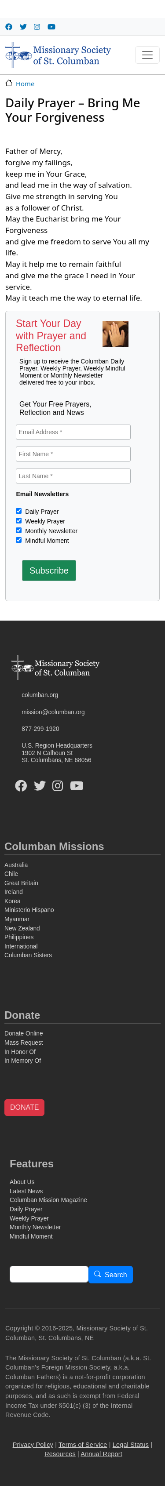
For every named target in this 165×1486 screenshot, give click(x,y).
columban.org (40, 695)
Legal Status (131, 1444)
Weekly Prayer (44, 521)
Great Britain (21, 883)
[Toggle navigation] (147, 55)
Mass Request (23, 1042)
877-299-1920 (40, 729)
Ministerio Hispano (29, 910)
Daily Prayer (41, 511)
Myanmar (16, 919)
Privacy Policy (33, 1444)
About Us (22, 1182)
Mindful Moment (46, 540)
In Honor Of (20, 1052)
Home (25, 83)
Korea (12, 901)
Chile (11, 874)
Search (116, 1275)
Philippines (18, 937)
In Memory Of (22, 1060)
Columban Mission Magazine (48, 1200)
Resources (60, 1453)
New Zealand (22, 928)
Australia (16, 865)
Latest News (26, 1191)
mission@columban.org (53, 712)
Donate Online (23, 1033)
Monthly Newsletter (50, 530)
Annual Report (101, 1453)
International (20, 946)
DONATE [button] (24, 1107)
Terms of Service (83, 1444)
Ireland (13, 892)
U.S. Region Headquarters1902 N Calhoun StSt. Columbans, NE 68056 (57, 752)
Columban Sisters (28, 955)
